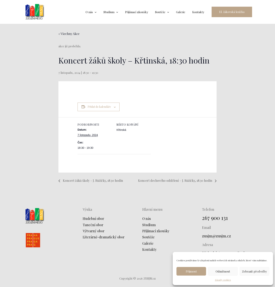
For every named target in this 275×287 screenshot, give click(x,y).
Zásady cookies (223, 279)
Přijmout (191, 271)
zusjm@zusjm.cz (216, 235)
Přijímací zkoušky (156, 231)
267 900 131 (215, 217)
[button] (232, 12)
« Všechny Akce (68, 34)
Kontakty (149, 249)
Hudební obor (93, 218)
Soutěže (148, 237)
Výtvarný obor (93, 231)
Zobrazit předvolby (254, 271)
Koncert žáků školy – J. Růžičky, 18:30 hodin (92, 180)
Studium (149, 225)
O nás (146, 218)
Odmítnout (223, 271)
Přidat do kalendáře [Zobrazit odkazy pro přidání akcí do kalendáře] (99, 107)
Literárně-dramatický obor (104, 237)
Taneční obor (93, 225)
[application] (102, 12)
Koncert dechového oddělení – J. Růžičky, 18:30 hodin (175, 180)
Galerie (148, 243)
